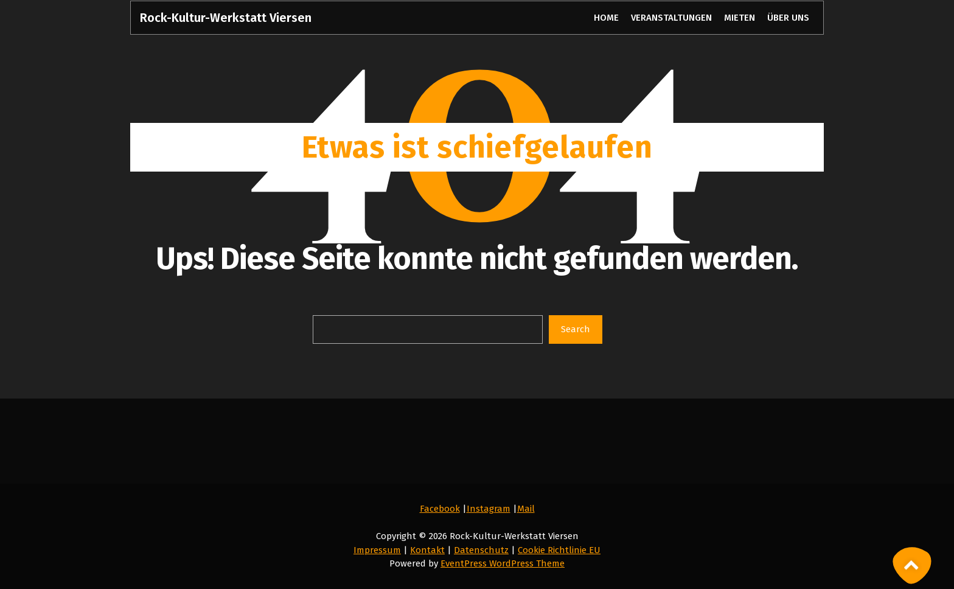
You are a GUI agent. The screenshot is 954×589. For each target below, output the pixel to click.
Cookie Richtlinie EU (559, 550)
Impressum (377, 550)
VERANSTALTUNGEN (671, 17)
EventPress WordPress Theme (502, 563)
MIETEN (739, 17)
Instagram (488, 508)
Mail (526, 508)
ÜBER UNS (788, 17)
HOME (606, 17)
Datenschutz (481, 550)
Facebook (440, 508)
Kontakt (427, 550)
